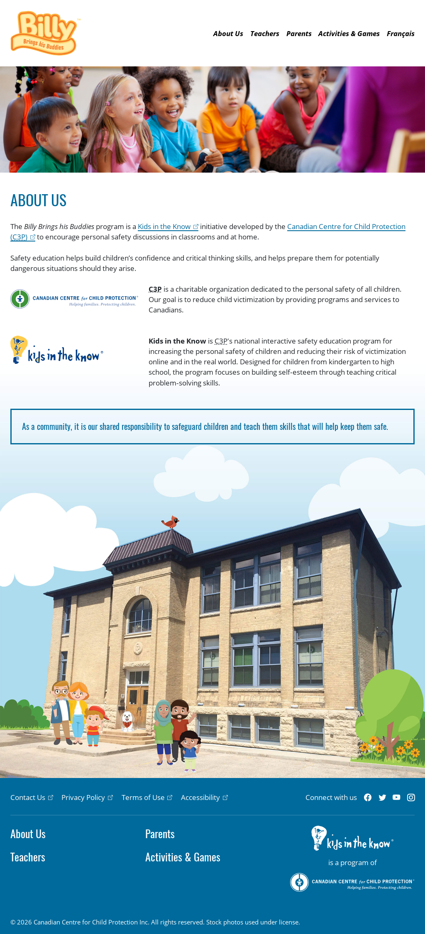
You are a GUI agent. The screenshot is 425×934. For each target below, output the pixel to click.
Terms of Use (143, 797)
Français (401, 33)
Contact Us (27, 797)
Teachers (264, 33)
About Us (228, 33)
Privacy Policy (83, 797)
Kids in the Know (164, 226)
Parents (299, 33)
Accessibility (200, 797)
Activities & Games (349, 33)
